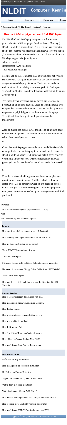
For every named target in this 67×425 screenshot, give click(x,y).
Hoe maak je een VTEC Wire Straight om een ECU (25, 410)
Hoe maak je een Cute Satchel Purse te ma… (22, 345)
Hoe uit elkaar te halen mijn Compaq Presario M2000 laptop (25, 209)
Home (10, 20)
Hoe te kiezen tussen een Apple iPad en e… (22, 315)
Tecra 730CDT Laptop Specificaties (18, 250)
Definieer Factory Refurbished (16, 359)
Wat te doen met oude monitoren (17, 385)
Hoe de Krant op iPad (12, 327)
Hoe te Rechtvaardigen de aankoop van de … (23, 297)
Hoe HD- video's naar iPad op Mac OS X (21, 339)
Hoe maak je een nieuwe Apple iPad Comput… (23, 303)
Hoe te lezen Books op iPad (15, 321)
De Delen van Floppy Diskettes (16, 372)
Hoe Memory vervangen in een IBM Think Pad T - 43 (26, 237)
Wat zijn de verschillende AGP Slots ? (19, 391)
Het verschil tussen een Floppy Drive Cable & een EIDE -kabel (31, 269)
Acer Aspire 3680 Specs (13, 275)
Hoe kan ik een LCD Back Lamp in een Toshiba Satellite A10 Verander (30, 284)
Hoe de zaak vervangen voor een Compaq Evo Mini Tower (29, 397)
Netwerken (48, 20)
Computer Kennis (9, 27)
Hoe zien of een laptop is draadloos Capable (18, 218)
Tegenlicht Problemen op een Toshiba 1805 (22, 378)
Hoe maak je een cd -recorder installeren (20, 366)
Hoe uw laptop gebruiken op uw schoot (20, 244)
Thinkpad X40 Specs (11, 256)
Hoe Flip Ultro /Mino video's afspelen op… (22, 333)
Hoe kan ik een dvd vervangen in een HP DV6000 (25, 231)
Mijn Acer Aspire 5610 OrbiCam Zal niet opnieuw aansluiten (30, 263)
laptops (37, 27)
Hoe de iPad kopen (11, 309)
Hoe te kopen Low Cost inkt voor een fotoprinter (24, 404)
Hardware (29, 20)
